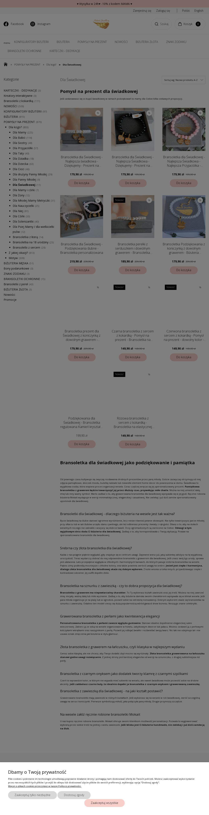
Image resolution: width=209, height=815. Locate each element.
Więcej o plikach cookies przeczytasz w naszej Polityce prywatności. (44, 786)
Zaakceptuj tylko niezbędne (32, 795)
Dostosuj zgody (74, 795)
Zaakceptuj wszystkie (104, 803)
